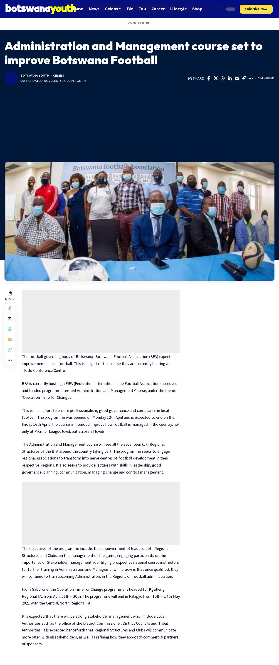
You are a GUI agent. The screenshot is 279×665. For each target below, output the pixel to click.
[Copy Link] (244, 78)
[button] (256, 9)
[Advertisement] (139, 123)
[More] (251, 78)
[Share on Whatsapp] (223, 78)
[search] (217, 9)
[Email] (237, 78)
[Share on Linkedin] (230, 78)
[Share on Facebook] (208, 78)
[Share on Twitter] (215, 78)
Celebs (59, 75)
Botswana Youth (35, 75)
